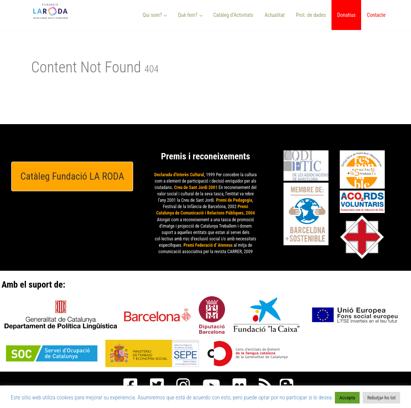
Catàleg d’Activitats (233, 15)
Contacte (376, 15)
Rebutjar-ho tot (381, 397)
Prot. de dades (311, 15)
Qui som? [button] (155, 15)
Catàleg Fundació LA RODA (72, 176)
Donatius (346, 15)
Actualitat (274, 15)
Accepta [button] (347, 397)
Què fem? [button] (190, 15)
